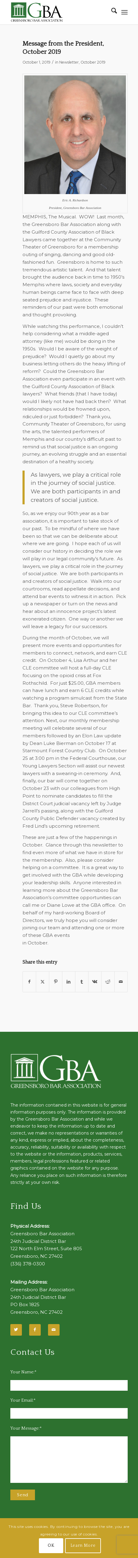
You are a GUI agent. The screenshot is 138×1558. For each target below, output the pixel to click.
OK (51, 1545)
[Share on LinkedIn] (68, 981)
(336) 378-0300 (27, 1264)
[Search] (111, 12)
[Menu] (124, 12)
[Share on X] (42, 981)
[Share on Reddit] (108, 981)
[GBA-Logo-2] (57, 12)
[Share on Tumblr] (81, 981)
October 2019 (93, 62)
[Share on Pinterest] (55, 981)
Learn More (83, 1545)
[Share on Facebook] (29, 981)
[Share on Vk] (94, 981)
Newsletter (69, 62)
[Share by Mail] (121, 981)
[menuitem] (111, 12)
